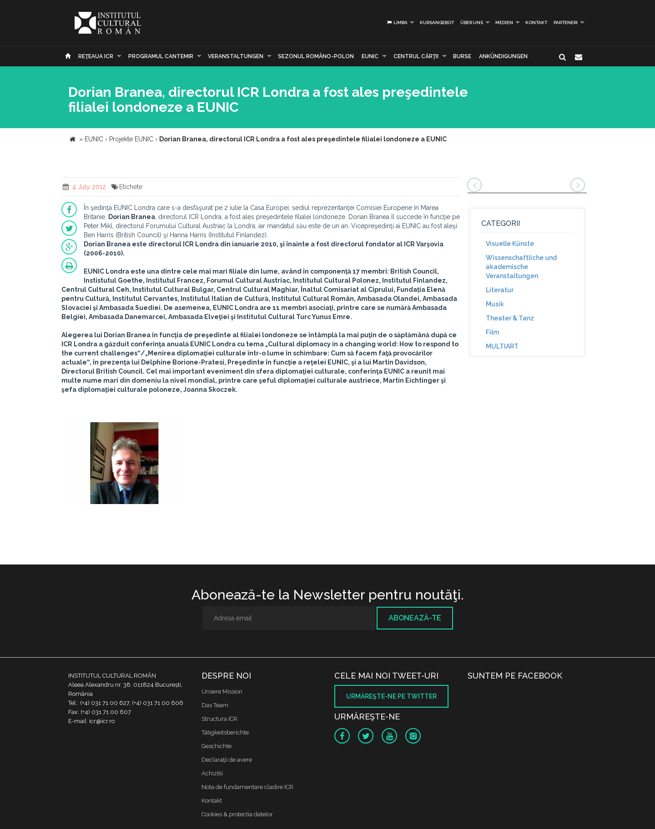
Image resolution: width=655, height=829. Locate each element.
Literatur (500, 290)
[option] (124, 464)
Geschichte (217, 746)
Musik (495, 304)
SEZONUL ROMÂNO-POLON (316, 56)
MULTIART (502, 346)
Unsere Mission (222, 691)
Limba (397, 22)
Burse (462, 56)
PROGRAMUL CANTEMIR (160, 56)
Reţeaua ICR (95, 56)
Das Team (215, 705)
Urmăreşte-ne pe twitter (391, 696)
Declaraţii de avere (227, 759)
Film (492, 332)
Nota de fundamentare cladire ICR (247, 787)
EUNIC (370, 56)
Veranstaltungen (235, 56)
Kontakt (536, 22)
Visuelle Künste (510, 243)
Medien (504, 22)
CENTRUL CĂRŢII (415, 56)
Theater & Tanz (510, 318)
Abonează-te (414, 618)
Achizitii (212, 773)
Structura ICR (219, 718)
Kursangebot (437, 22)
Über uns (471, 22)
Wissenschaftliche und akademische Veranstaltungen (521, 267)
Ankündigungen (503, 56)
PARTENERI (566, 22)
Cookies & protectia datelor (237, 814)
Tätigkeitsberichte (225, 732)
